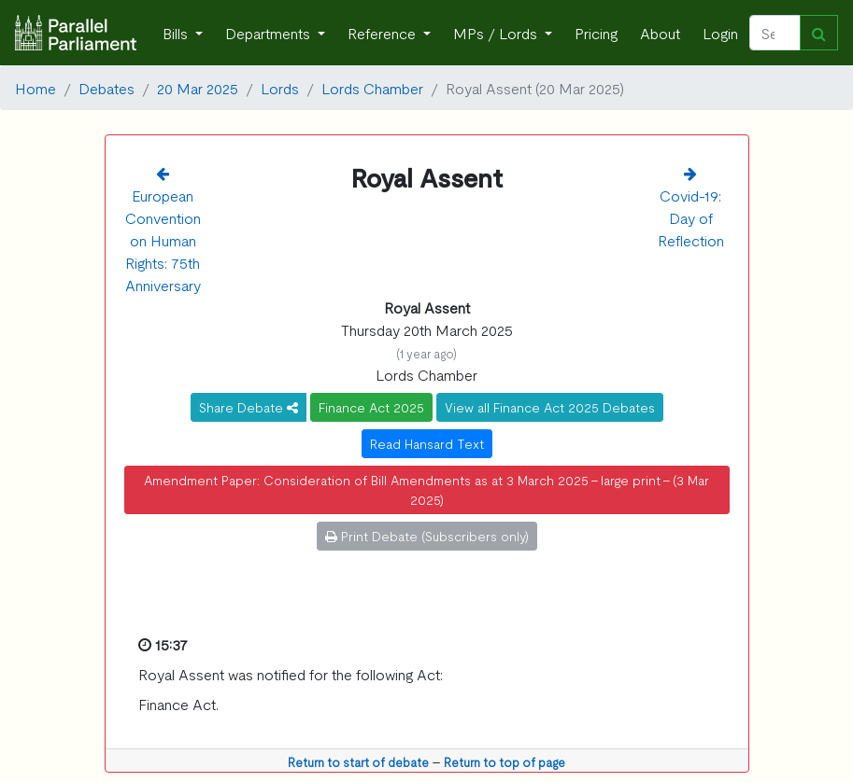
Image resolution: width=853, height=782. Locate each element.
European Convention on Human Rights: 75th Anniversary (163, 240)
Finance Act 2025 (371, 407)
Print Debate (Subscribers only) (427, 535)
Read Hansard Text (427, 443)
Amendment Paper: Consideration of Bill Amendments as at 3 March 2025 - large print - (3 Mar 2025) (426, 489)
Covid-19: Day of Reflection (691, 217)
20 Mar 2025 (197, 87)
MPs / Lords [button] (497, 32)
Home (35, 87)
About (660, 32)
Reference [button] (383, 32)
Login (720, 32)
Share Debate (248, 407)
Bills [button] (177, 32)
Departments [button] (269, 32)
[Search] (775, 32)
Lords (280, 87)
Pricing (596, 32)
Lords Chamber (372, 87)
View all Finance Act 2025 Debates (550, 407)
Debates (106, 87)
